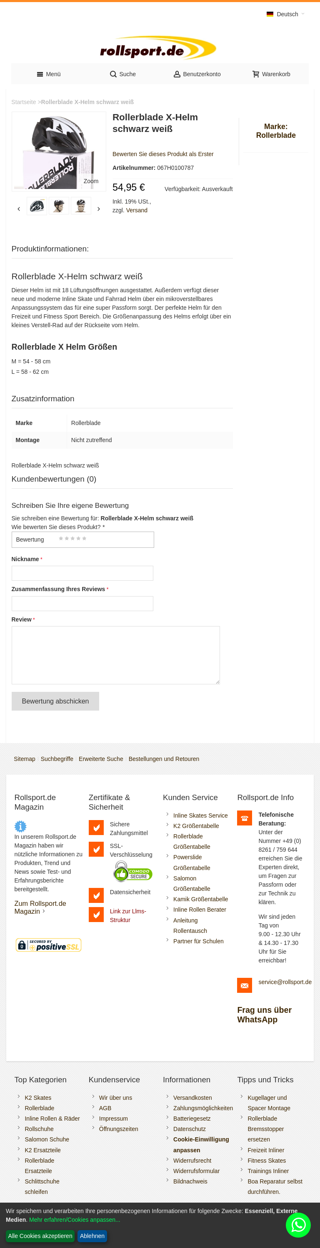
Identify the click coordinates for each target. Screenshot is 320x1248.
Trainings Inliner (268, 1171)
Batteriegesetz (192, 1118)
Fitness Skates (267, 1160)
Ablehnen (92, 1236)
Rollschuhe (39, 1129)
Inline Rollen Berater (199, 909)
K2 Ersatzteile (42, 1150)
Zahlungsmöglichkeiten (203, 1108)
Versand (137, 210)
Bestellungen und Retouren (164, 759)
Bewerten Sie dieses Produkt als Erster (163, 154)
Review (22, 619)
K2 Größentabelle (196, 826)
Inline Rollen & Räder (52, 1118)
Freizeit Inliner (266, 1150)
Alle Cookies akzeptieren (40, 1236)
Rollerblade (39, 1108)
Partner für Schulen (198, 941)
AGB (105, 1108)
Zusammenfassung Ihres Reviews (58, 589)
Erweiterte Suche (101, 759)
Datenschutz (189, 1129)
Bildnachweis (190, 1181)
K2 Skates (38, 1097)
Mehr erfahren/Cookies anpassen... (74, 1219)
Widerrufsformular (196, 1171)
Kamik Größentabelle (200, 899)
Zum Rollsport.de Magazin (40, 907)
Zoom (91, 181)
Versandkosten (192, 1097)
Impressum (113, 1118)
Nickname (25, 559)
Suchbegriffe (57, 759)
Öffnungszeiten (118, 1129)
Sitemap (24, 759)
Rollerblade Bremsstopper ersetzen (266, 1129)
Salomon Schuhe (47, 1139)
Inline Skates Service (200, 815)
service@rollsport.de (285, 982)
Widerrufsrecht (192, 1160)
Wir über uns (115, 1097)
